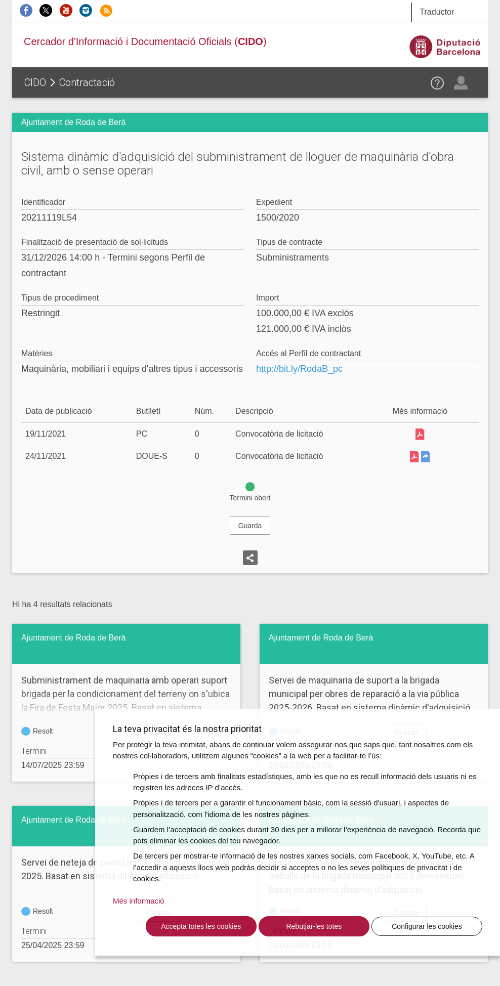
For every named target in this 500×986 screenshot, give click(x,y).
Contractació (87, 82)
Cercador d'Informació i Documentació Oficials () (145, 41)
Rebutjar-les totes (314, 926)
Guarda (250, 526)
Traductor (437, 12)
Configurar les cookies (427, 926)
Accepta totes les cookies (201, 926)
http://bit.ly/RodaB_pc (299, 369)
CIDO (35, 82)
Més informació (138, 900)
